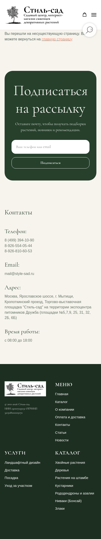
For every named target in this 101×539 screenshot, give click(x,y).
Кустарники (64, 486)
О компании (64, 409)
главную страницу (57, 39)
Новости (62, 440)
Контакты (62, 425)
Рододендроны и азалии (74, 493)
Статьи (60, 432)
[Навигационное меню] (93, 14)
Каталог (61, 402)
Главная (61, 394)
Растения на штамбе (71, 478)
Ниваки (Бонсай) (68, 501)
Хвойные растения (70, 462)
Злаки (60, 508)
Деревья (62, 470)
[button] (84, 14)
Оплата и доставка (70, 417)
